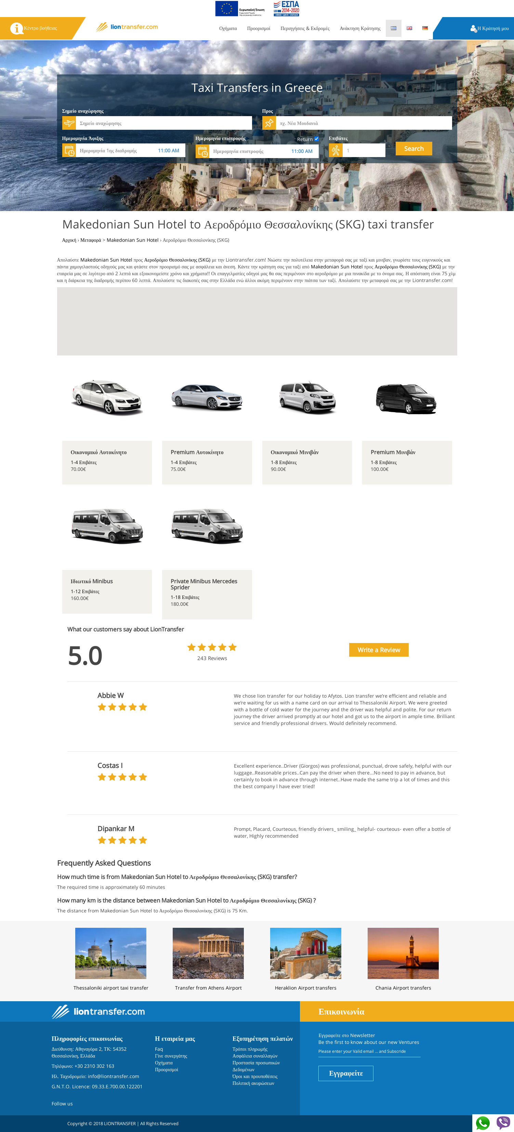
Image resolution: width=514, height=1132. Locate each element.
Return (308, 139)
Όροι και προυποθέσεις (255, 1076)
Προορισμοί (259, 28)
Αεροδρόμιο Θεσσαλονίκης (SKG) (177, 259)
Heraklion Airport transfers (306, 987)
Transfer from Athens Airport (208, 987)
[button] (489, 29)
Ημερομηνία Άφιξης (83, 138)
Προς (267, 111)
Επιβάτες (338, 138)
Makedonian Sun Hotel (106, 259)
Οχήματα (228, 28)
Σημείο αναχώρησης (83, 111)
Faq (159, 1049)
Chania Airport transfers (403, 987)
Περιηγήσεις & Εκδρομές (304, 28)
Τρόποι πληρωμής (250, 1049)
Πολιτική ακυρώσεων (253, 1083)
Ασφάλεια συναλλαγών (255, 1055)
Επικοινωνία (341, 1011)
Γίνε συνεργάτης (171, 1055)
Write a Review (379, 650)
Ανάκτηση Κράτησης (360, 28)
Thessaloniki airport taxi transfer (111, 987)
